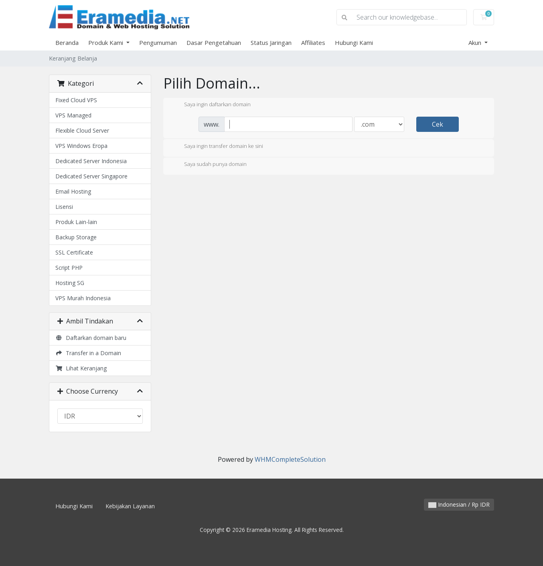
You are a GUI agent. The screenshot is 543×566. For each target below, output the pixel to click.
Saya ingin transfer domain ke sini (217, 146)
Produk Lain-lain (76, 222)
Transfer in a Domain (88, 353)
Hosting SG (69, 283)
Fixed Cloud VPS (76, 100)
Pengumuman (158, 42)
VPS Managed (73, 115)
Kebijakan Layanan (130, 506)
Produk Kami (106, 42)
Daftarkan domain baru (90, 338)
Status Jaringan (271, 42)
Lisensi (64, 206)
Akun (475, 42)
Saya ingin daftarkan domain (211, 105)
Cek (437, 124)
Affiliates (313, 42)
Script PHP (69, 267)
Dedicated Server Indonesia (91, 161)
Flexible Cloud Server (82, 130)
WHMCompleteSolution (290, 459)
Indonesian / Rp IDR (459, 504)
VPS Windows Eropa (81, 146)
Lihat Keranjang (81, 368)
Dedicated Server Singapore (91, 176)
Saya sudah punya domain (209, 164)
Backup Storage (76, 237)
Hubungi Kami (354, 42)
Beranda (67, 42)
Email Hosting (73, 191)
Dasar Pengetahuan (213, 42)
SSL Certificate (74, 252)
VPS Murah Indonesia (83, 298)
